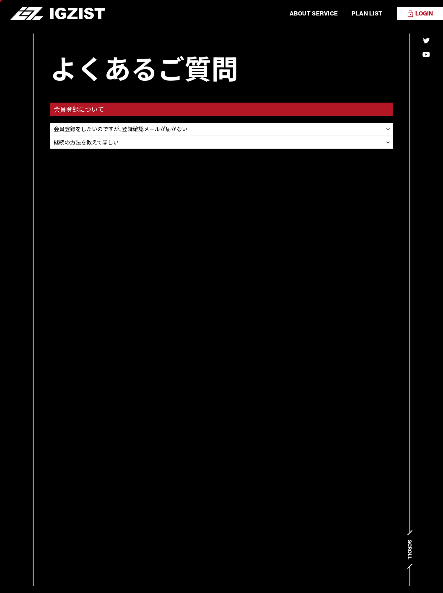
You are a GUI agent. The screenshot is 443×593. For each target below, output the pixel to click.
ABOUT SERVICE (314, 13)
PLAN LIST (367, 13)
